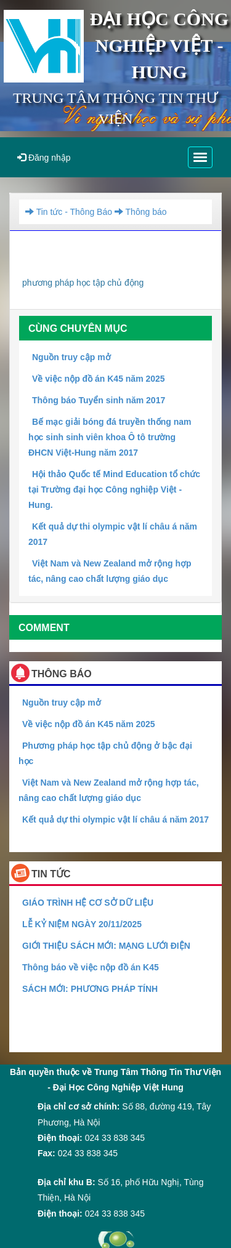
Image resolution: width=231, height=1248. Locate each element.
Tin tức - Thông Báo (68, 212)
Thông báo (139, 212)
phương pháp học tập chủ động (83, 283)
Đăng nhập (44, 158)
